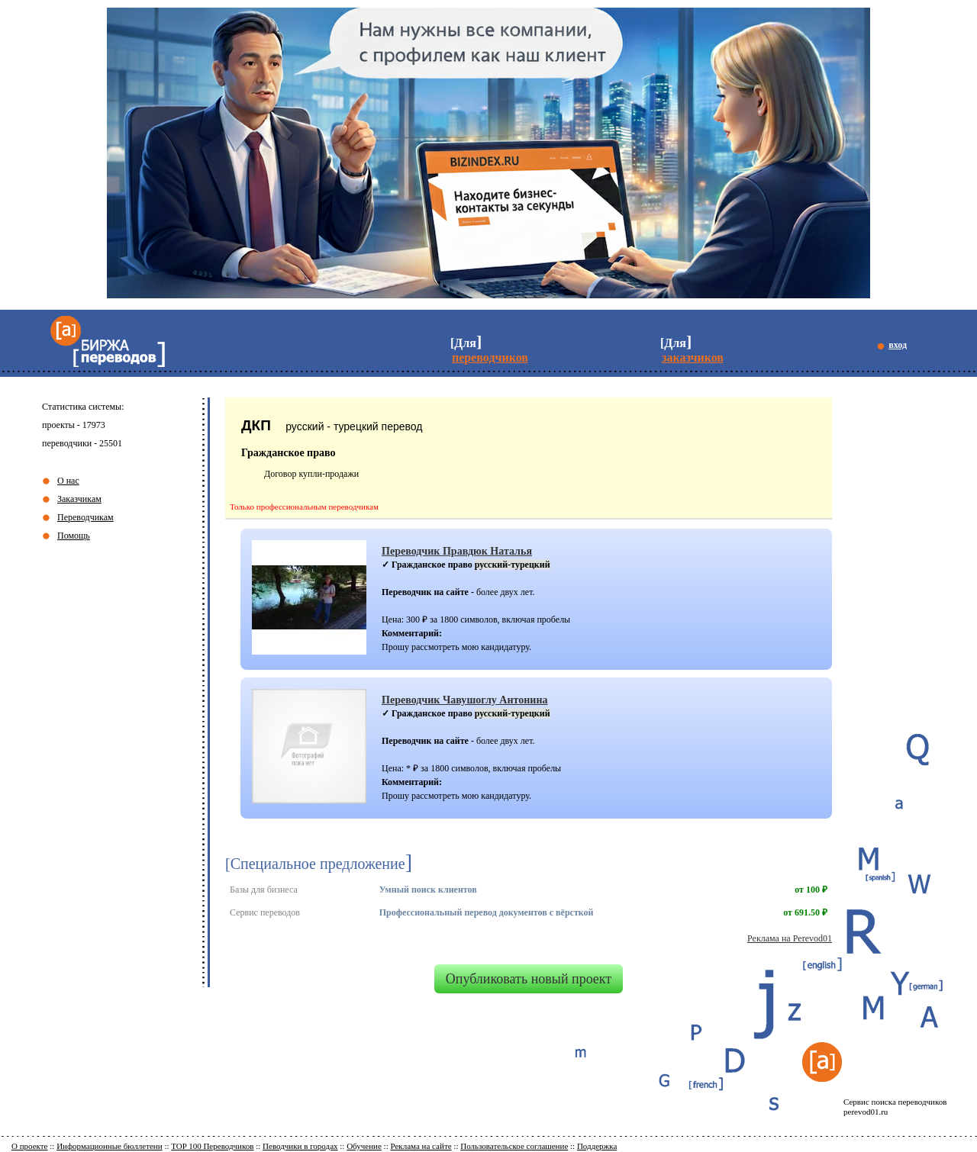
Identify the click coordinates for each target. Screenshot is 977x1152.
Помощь (73, 535)
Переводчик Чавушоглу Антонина (465, 699)
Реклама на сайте (420, 1145)
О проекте (29, 1145)
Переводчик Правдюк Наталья (457, 551)
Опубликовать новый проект (529, 978)
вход (897, 344)
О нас (68, 480)
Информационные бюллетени (109, 1145)
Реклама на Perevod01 (789, 938)
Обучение (364, 1145)
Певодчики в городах (300, 1145)
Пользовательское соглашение (514, 1145)
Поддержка (597, 1145)
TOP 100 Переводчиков (212, 1145)
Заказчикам (79, 499)
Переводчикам (85, 517)
